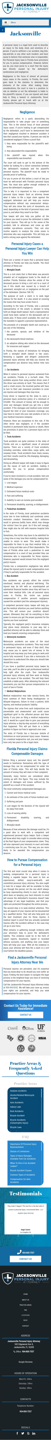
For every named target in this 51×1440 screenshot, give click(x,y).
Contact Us (25, 1015)
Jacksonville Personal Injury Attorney (23, 1341)
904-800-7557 (28, 1253)
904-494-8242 (12, 987)
